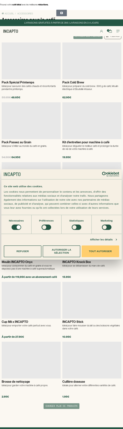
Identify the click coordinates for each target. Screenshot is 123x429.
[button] (61, 13)
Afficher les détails (101, 239)
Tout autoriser (100, 251)
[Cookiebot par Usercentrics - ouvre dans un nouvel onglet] (104, 174)
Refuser (22, 251)
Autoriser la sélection (61, 251)
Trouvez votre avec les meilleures (24, 5)
